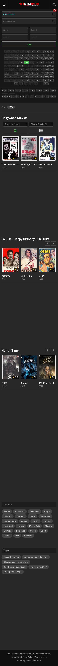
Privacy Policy (27, 657)
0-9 (3, 96)
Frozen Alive (45, 164)
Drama (24, 521)
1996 (36, 73)
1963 (21, 62)
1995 (31, 73)
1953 (21, 59)
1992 (16, 73)
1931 (11, 52)
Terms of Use (41, 657)
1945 (31, 55)
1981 (11, 70)
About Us (15, 657)
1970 (6, 66)
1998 (46, 73)
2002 (16, 77)
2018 (46, 80)
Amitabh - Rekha (11, 557)
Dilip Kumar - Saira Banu (14, 567)
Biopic (47, 511)
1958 (46, 59)
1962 (16, 62)
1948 (46, 55)
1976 (36, 66)
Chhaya (6, 276)
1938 (46, 52)
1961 (11, 62)
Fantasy (47, 521)
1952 (16, 59)
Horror (21, 526)
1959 (51, 59)
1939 (51, 52)
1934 (26, 52)
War (17, 536)
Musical (48, 526)
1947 (41, 55)
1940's (18, 91)
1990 (6, 73)
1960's (32, 91)
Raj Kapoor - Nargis (12, 572)
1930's (11, 91)
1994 (26, 73)
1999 (51, 73)
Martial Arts (34, 526)
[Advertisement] (29, 204)
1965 (31, 62)
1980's (46, 91)
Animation (34, 511)
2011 (11, 80)
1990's (53, 91)
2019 (51, 80)
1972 (16, 66)
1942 (16, 55)
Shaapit (24, 383)
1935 (31, 52)
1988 (46, 70)
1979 (51, 66)
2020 (16, 84)
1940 (6, 55)
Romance (20, 531)
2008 (46, 77)
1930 (6, 52)
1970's (39, 91)
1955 (31, 59)
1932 (16, 52)
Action (7, 511)
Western (28, 536)
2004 (26, 77)
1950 (6, 59)
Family (35, 521)
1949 (51, 55)
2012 (16, 80)
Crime (32, 516)
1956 (36, 59)
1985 (31, 70)
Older (4, 91)
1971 (11, 66)
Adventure (20, 511)
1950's (25, 91)
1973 (21, 66)
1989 (51, 70)
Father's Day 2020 (39, 567)
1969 (51, 62)
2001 (11, 77)
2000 (6, 77)
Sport (43, 531)
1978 (46, 66)
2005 (31, 77)
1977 (41, 66)
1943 (21, 55)
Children (7, 516)
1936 (36, 52)
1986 (36, 70)
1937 (41, 52)
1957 (41, 59)
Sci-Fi (33, 531)
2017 (41, 80)
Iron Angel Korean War (32, 164)
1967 (41, 62)
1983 (21, 70)
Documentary (10, 521)
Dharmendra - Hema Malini (16, 562)
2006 (36, 77)
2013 (21, 80)
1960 (6, 62)
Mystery (7, 531)
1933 (21, 52)
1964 (26, 62)
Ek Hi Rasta (26, 276)
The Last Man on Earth (13, 164)
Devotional (45, 516)
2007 (41, 77)
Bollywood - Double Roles (36, 557)
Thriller (7, 536)
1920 (4, 383)
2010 (6, 80)
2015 (31, 80)
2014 (26, 80)
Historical (8, 526)
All (46, 84)
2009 (51, 77)
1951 (11, 59)
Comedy (20, 516)
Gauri (41, 276)
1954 (26, 59)
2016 (36, 80)
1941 (11, 55)
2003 (21, 77)
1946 (36, 55)
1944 (26, 55)
